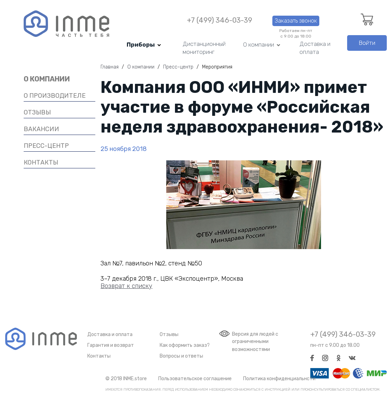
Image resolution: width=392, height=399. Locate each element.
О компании (258, 44)
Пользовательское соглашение (195, 379)
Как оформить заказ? (185, 345)
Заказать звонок (296, 20)
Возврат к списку (126, 286)
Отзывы (169, 334)
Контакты (99, 356)
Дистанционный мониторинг (204, 47)
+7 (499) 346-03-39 (219, 20)
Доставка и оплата (314, 47)
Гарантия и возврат (110, 345)
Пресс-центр (46, 146)
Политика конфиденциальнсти (279, 379)
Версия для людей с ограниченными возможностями (255, 341)
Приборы (141, 44)
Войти (367, 42)
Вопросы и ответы (181, 356)
